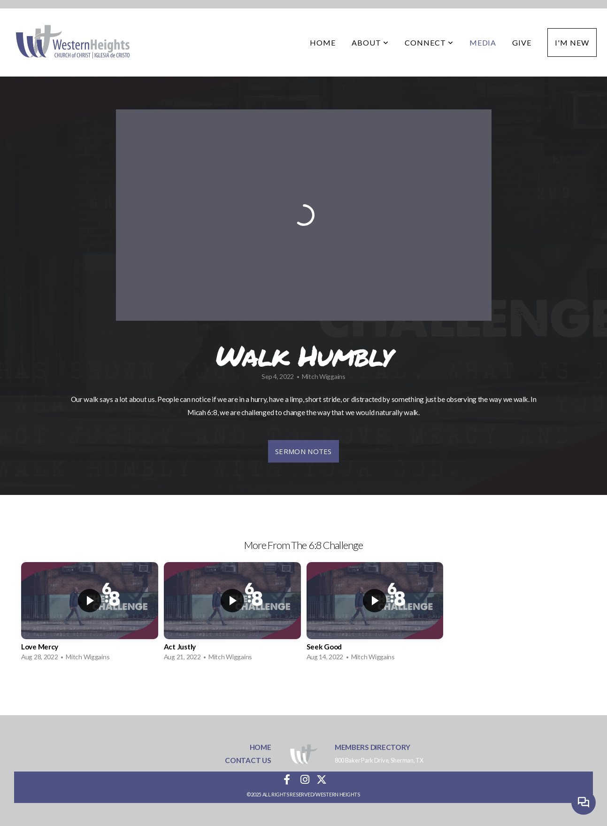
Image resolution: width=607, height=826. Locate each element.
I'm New (572, 42)
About (370, 42)
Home (323, 42)
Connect (429, 42)
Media (483, 42)
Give (521, 42)
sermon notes (303, 451)
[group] (89, 613)
